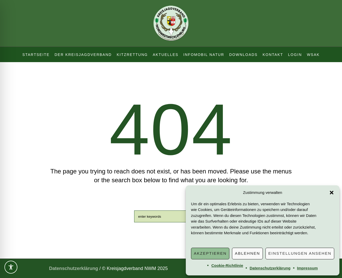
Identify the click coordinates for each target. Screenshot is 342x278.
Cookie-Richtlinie (227, 265)
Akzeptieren (210, 253)
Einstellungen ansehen (299, 253)
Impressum (307, 268)
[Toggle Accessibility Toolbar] (11, 267)
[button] (331, 192)
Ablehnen (247, 253)
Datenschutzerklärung (270, 268)
